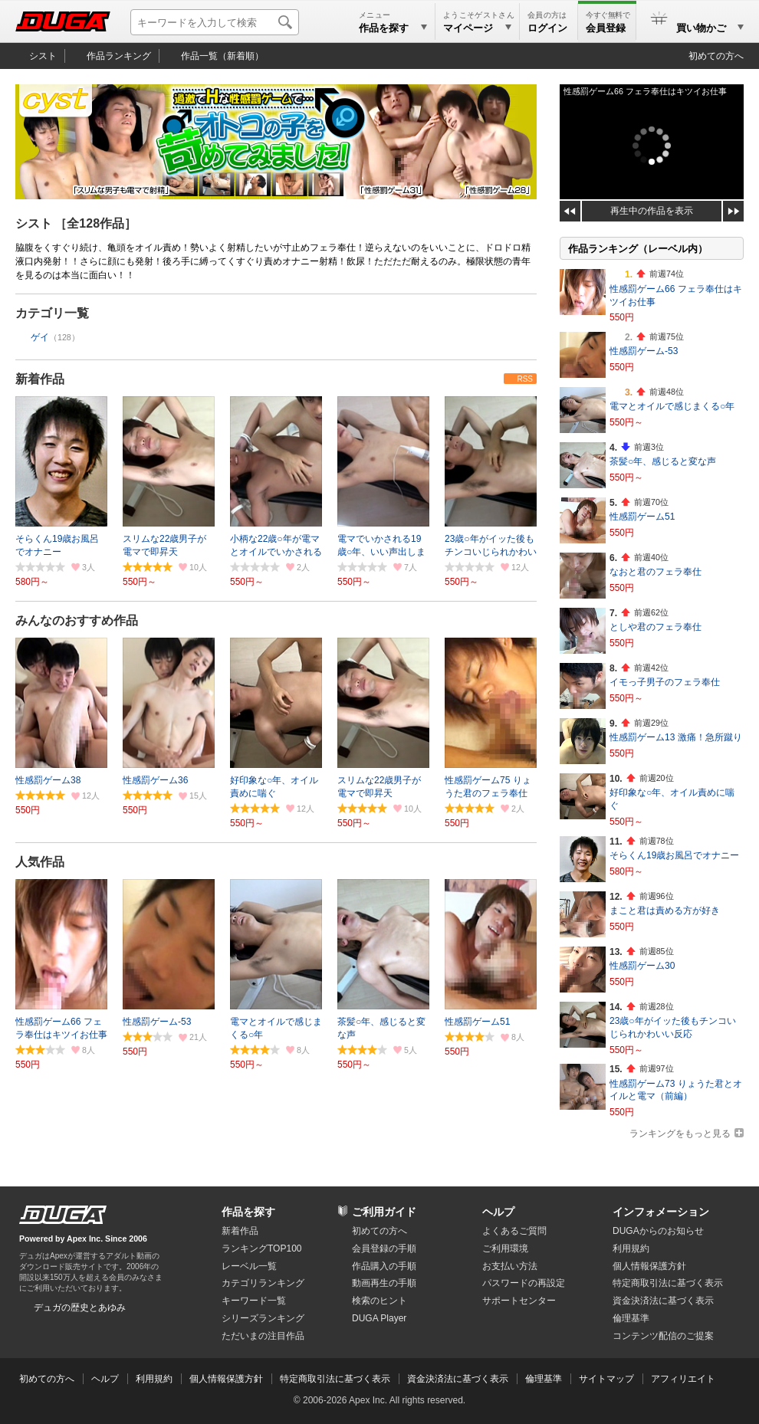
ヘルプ (498, 1212)
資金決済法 (663, 1300)
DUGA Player (379, 1318)
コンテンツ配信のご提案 (663, 1335)
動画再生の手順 (384, 1283)
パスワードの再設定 (523, 1283)
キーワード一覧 (254, 1300)
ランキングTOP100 (261, 1248)
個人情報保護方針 (649, 1266)
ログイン (547, 28)
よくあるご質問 (514, 1230)
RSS (525, 379)
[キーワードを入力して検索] (214, 22)
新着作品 (39, 379)
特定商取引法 (668, 1283)
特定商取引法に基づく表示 (335, 1378)
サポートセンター (519, 1300)
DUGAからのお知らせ (658, 1230)
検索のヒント (379, 1300)
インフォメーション (661, 1212)
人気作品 (39, 861)
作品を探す (248, 1212)
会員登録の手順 (384, 1248)
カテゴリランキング (263, 1283)
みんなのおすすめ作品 (76, 620)
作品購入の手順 (384, 1266)
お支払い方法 (509, 1266)
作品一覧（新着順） (222, 56)
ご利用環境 (505, 1248)
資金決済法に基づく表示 (457, 1378)
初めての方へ (716, 56)
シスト (43, 56)
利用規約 (631, 1248)
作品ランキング (119, 56)
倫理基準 (631, 1318)
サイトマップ (606, 1378)
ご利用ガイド (384, 1212)
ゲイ (40, 337)
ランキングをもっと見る (680, 1133)
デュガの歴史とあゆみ (80, 1307)
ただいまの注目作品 (263, 1335)
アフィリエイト (683, 1378)
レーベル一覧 (249, 1266)
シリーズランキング (263, 1318)
